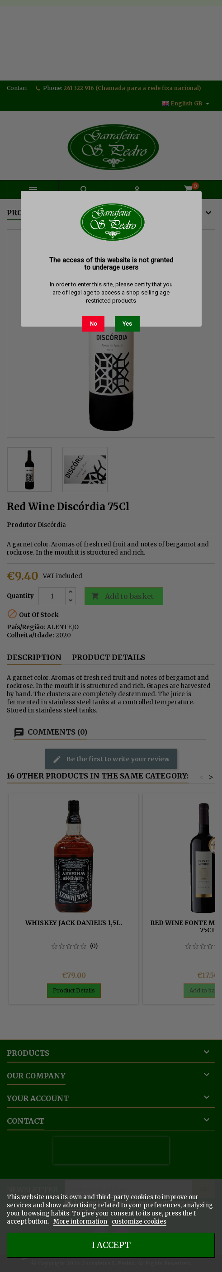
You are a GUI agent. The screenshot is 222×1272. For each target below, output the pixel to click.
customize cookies (139, 1221)
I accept (111, 1245)
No (93, 324)
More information (81, 1221)
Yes (127, 324)
